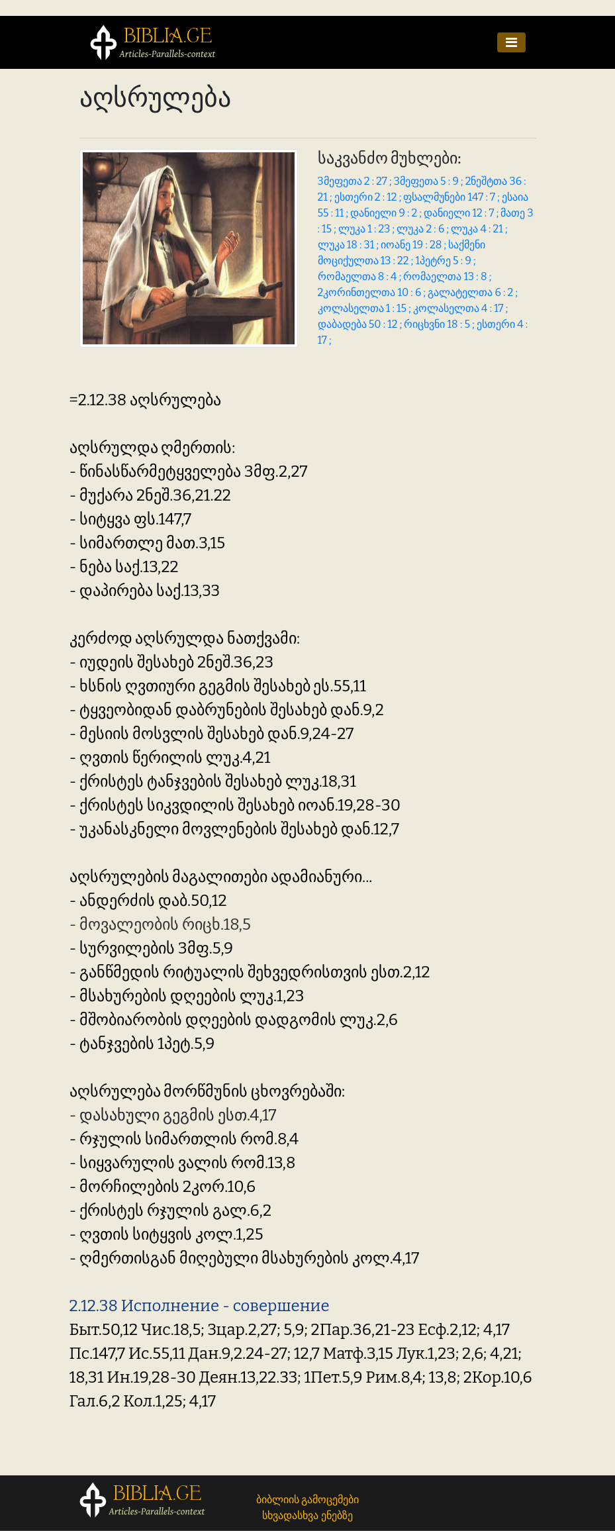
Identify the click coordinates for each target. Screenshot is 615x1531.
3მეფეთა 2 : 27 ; (356, 181)
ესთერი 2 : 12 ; (369, 197)
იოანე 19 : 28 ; (414, 244)
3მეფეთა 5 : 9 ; (429, 181)
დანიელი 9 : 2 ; (387, 213)
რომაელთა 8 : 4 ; (361, 276)
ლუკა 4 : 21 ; (479, 228)
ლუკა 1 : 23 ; (367, 228)
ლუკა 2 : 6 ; (424, 228)
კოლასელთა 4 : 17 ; (460, 308)
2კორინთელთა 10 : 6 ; (373, 292)
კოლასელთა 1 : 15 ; (365, 308)
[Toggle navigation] (511, 42)
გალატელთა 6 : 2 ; (473, 292)
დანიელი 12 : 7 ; (462, 213)
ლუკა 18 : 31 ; (349, 244)
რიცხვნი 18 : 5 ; (440, 324)
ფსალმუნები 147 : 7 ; (452, 197)
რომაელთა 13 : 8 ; (447, 276)
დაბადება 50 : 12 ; (361, 324)
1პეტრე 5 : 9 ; (445, 260)
